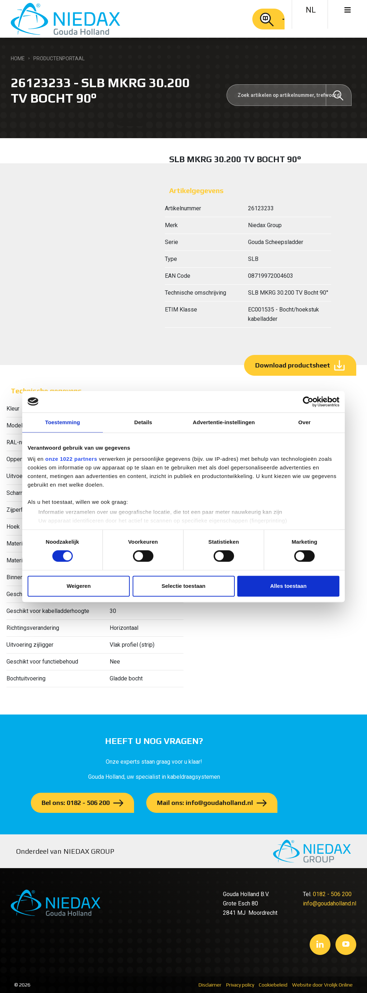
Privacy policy (240, 985)
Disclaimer (210, 985)
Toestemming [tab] (62, 422)
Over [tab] (304, 422)
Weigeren (79, 586)
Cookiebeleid (273, 985)
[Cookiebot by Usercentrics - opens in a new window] (308, 401)
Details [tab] (143, 422)
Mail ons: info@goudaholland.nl (205, 802)
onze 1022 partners (71, 459)
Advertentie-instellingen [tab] (224, 422)
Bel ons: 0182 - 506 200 (76, 802)
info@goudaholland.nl (329, 903)
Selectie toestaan (184, 586)
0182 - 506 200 (332, 894)
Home (18, 58)
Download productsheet (292, 365)
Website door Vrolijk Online (322, 985)
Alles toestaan (288, 586)
